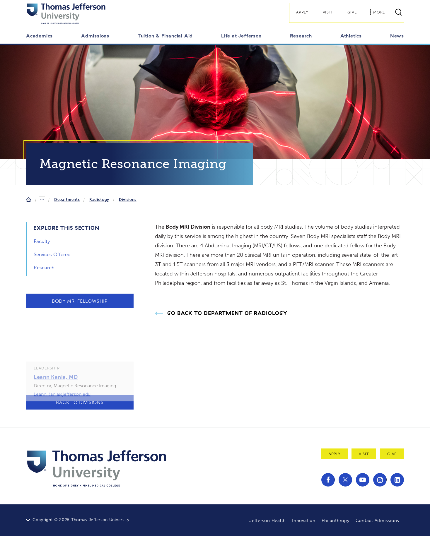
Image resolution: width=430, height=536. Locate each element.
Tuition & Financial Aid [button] (165, 36)
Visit (328, 12)
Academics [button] (39, 36)
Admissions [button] (95, 36)
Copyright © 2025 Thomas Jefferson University (81, 519)
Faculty (42, 241)
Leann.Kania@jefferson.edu (62, 402)
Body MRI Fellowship (80, 301)
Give (352, 12)
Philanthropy (335, 520)
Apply (302, 12)
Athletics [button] (351, 36)
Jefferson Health (267, 520)
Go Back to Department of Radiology (227, 313)
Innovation (303, 520)
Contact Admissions (378, 520)
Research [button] (301, 36)
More (377, 12)
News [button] (397, 36)
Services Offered (52, 254)
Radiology (99, 199)
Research (44, 267)
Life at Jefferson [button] (241, 36)
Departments (67, 199)
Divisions (127, 199)
